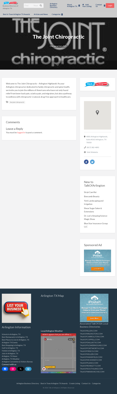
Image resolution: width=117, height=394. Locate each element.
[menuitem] (56, 5)
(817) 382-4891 (93, 147)
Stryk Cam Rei (90, 192)
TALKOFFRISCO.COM (89, 351)
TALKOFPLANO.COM (89, 363)
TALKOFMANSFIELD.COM (91, 357)
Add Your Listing (87, 5)
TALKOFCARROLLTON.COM (92, 336)
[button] (97, 112)
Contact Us (99, 5)
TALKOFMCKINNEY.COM (91, 360)
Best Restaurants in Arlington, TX (15, 337)
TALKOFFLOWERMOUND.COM (93, 345)
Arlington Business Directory (53, 5)
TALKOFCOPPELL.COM (90, 339)
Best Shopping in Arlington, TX (14, 345)
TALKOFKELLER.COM (89, 354)
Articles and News (41, 14)
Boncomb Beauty (91, 196)
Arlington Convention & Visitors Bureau (17, 361)
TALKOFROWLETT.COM (90, 366)
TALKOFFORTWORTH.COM (92, 348)
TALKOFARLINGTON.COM (91, 334)
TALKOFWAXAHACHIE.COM (92, 372)
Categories (56, 14)
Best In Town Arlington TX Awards (16, 14)
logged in (21, 132)
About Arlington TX (72, 5)
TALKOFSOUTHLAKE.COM (91, 369)
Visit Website (92, 152)
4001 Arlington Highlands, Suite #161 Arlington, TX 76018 (97, 139)
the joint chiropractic (17, 102)
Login (110, 5)
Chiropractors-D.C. (58, 46)
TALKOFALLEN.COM (88, 331)
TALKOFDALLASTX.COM (90, 342)
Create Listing (74, 383)
